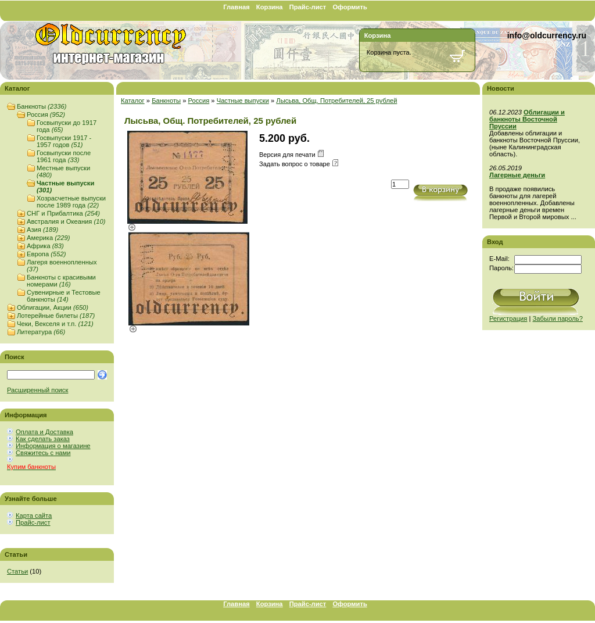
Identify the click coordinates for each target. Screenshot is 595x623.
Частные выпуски (243, 100)
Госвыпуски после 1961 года (64, 156)
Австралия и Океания (66, 221)
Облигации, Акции (52, 307)
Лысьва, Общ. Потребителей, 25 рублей (336, 100)
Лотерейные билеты (56, 315)
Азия (42, 229)
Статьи (17, 571)
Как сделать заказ (43, 438)
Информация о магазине (53, 445)
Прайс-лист (308, 6)
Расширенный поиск (37, 389)
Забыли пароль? (558, 318)
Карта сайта (34, 515)
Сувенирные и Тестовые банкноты (64, 296)
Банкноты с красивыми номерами (61, 281)
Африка (45, 245)
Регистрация (508, 318)
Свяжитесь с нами (43, 452)
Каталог (133, 100)
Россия (46, 114)
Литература (41, 331)
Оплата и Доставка (44, 431)
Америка (48, 237)
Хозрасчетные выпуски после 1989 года (71, 202)
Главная (236, 6)
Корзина (269, 6)
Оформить (349, 6)
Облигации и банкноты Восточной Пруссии (527, 119)
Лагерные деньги (517, 174)
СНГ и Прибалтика (63, 213)
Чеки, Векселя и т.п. (55, 323)
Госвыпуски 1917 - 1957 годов (64, 141)
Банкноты (41, 106)
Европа (46, 253)
